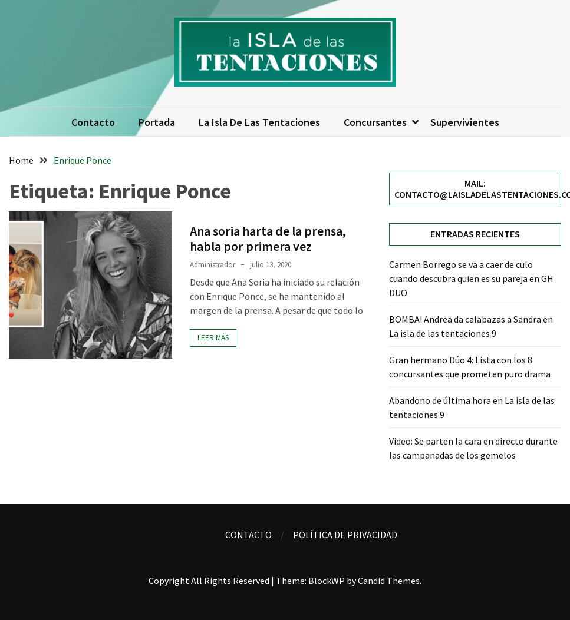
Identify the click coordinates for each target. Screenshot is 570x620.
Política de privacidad (345, 535)
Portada (157, 122)
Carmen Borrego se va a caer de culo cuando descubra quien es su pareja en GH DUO (471, 278)
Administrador (212, 265)
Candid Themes (389, 580)
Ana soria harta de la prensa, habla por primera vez (268, 238)
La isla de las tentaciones (259, 122)
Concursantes (375, 122)
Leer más (213, 338)
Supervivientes (464, 122)
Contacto (93, 122)
